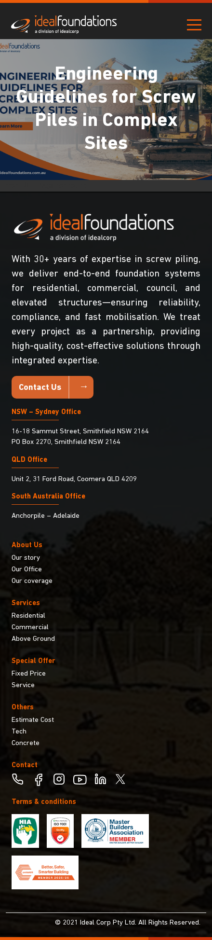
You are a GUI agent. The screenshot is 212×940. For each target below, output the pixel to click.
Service (23, 685)
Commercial (30, 627)
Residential (28, 616)
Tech (19, 731)
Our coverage (32, 581)
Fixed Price (29, 673)
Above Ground (33, 639)
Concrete (26, 743)
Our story (26, 558)
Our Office (27, 569)
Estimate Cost (33, 720)
